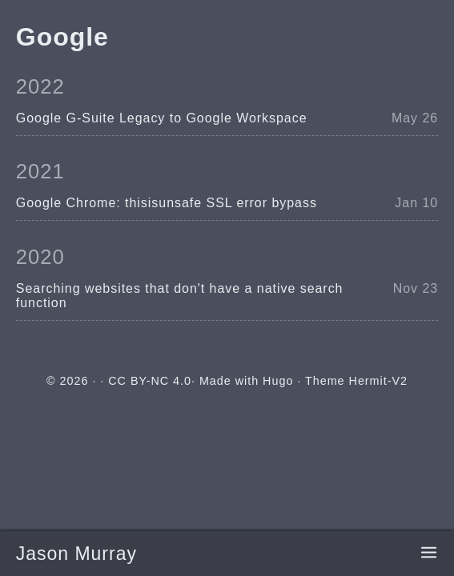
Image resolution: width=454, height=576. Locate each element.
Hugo (278, 380)
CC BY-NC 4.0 (149, 380)
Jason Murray (76, 553)
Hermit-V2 (378, 380)
